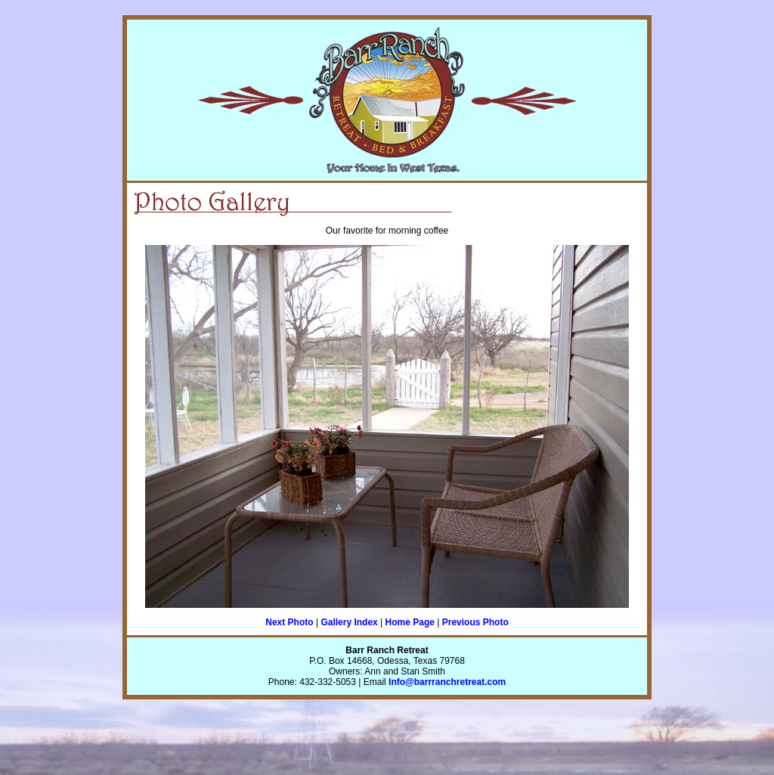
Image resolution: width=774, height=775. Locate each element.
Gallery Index (348, 622)
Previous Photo (475, 622)
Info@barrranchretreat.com (447, 682)
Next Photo (289, 622)
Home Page (410, 622)
